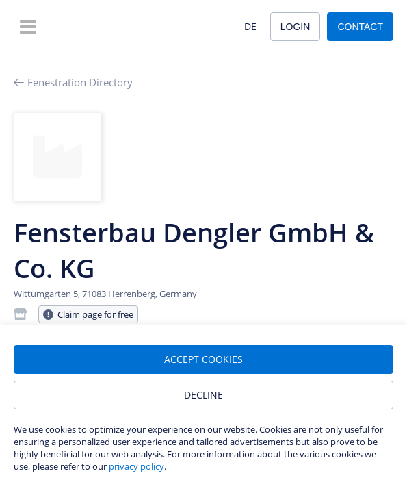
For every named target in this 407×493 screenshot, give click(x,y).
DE (250, 26)
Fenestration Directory (73, 82)
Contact (360, 26)
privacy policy (136, 466)
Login (295, 26)
